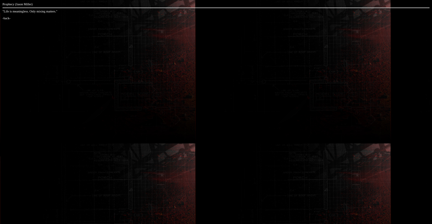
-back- (6, 18)
